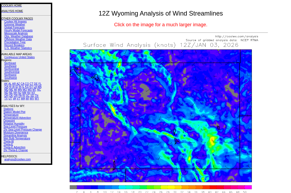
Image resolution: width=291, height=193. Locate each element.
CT (31, 83)
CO (27, 83)
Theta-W (8, 141)
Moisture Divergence (15, 132)
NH (15, 92)
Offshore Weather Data (18, 39)
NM (24, 92)
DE (36, 83)
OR (16, 95)
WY (37, 98)
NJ (19, 92)
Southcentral (11, 71)
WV (32, 98)
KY (31, 86)
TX (6, 98)
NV (29, 92)
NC (39, 89)
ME (11, 89)
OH (6, 95)
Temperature (10, 114)
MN (20, 89)
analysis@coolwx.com (17, 159)
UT (10, 98)
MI (15, 89)
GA (6, 86)
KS (27, 86)
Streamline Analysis (15, 135)
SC (28, 95)
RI (24, 95)
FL (40, 83)
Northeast (10, 63)
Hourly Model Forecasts (18, 30)
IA (13, 86)
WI (27, 98)
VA (14, 98)
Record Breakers (14, 45)
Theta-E (8, 144)
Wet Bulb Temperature (16, 138)
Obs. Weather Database (18, 36)
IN (20, 86)
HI (10, 86)
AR (14, 83)
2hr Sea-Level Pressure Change (22, 129)
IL (23, 86)
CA (22, 83)
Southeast (10, 66)
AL (10, 83)
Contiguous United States (19, 57)
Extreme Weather (14, 24)
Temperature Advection (17, 117)
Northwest (10, 74)
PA (20, 95)
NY (33, 92)
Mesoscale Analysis (16, 33)
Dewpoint (9, 120)
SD (32, 95)
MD (6, 89)
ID (16, 86)
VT (18, 98)
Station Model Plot (14, 111)
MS (30, 89)
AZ (18, 83)
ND (6, 92)
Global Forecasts (14, 27)
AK (6, 83)
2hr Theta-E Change (15, 150)
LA (35, 86)
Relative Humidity (13, 123)
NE (11, 92)
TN (36, 95)
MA (40, 86)
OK (11, 95)
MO (25, 89)
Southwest (10, 77)
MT (34, 89)
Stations (8, 108)
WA (23, 98)
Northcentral (11, 69)
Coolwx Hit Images (15, 21)
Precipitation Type (14, 42)
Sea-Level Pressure (15, 126)
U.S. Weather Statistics (18, 48)
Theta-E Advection (14, 147)
